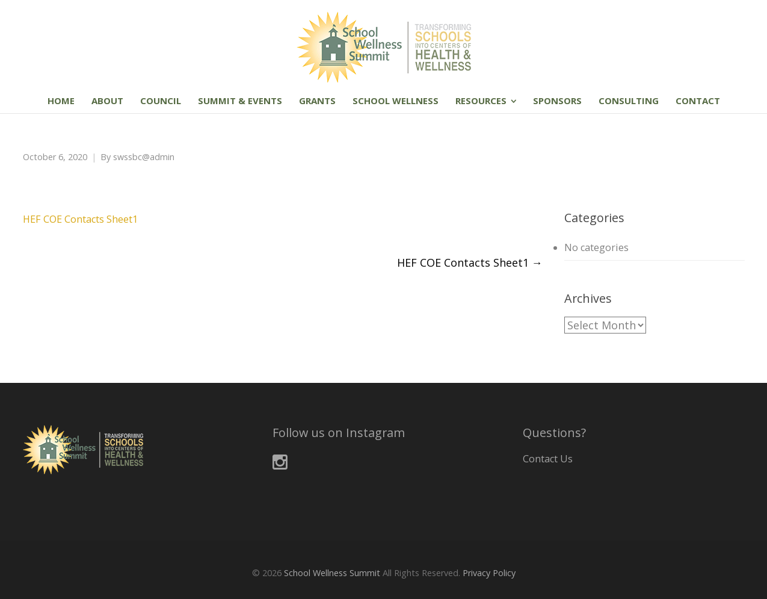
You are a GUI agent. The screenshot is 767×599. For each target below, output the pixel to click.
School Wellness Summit (332, 573)
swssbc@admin (143, 157)
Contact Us (548, 458)
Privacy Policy (489, 573)
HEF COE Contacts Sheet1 (80, 219)
